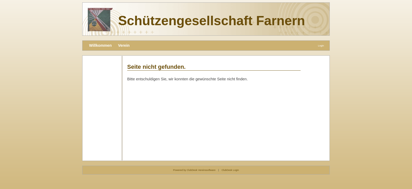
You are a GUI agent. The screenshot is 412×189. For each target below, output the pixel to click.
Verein (124, 45)
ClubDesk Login (230, 170)
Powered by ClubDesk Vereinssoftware (194, 170)
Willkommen (100, 45)
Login (321, 45)
